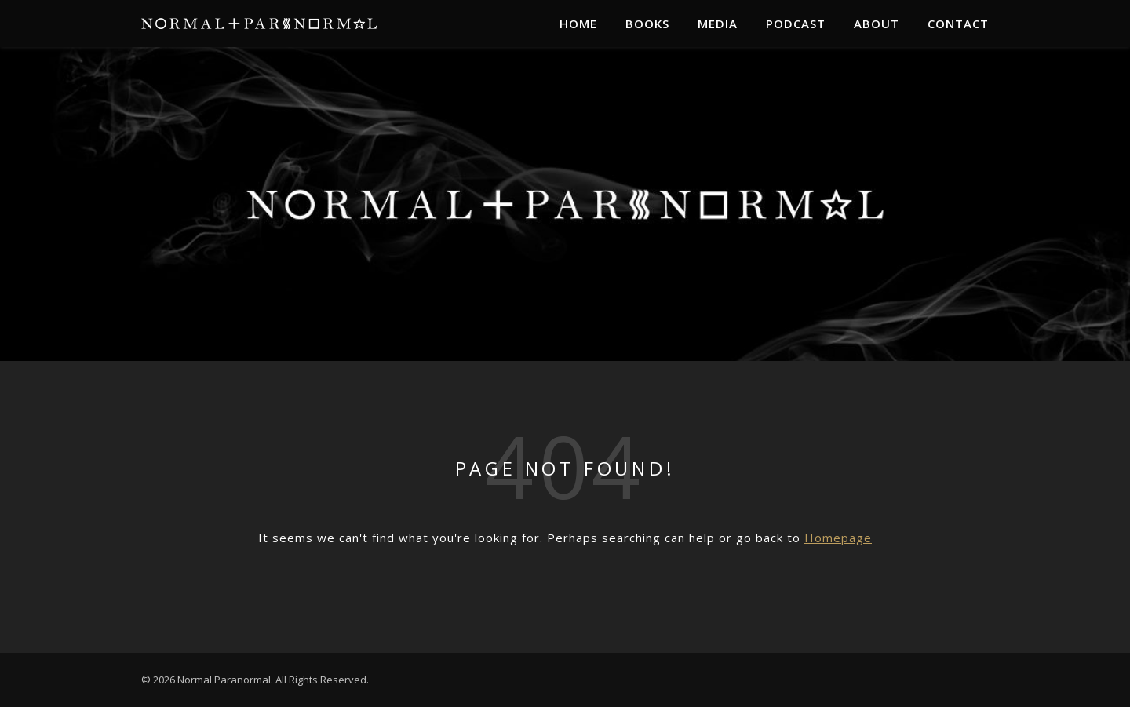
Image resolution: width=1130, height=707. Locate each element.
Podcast (796, 23)
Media (718, 23)
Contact (958, 23)
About (876, 23)
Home (578, 23)
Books (647, 23)
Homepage (838, 537)
